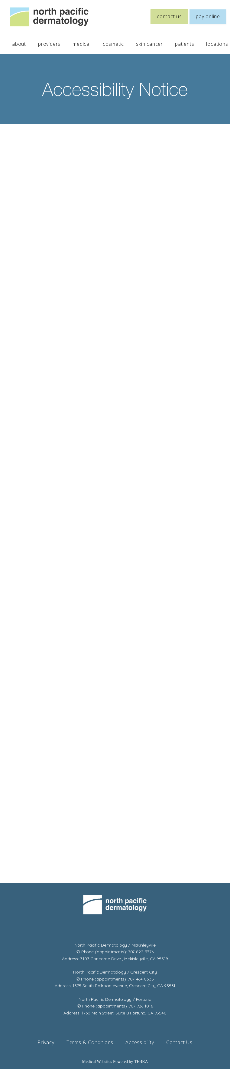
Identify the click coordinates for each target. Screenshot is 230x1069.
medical (82, 44)
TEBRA (141, 1061)
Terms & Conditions (89, 1042)
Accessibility (139, 1042)
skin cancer (149, 44)
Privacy (45, 1042)
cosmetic (113, 44)
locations (217, 44)
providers (49, 44)
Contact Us (179, 1042)
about (19, 44)
